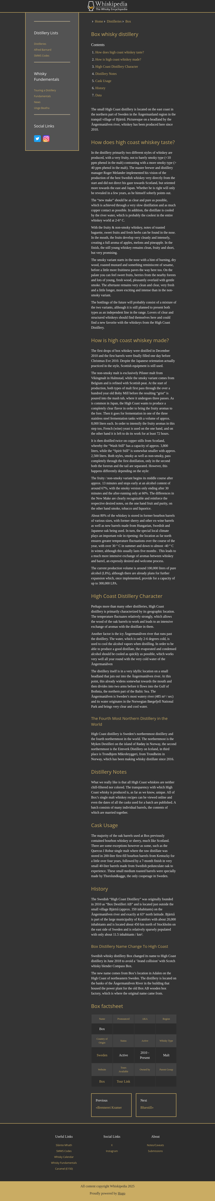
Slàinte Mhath (64, 1145)
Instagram (112, 1151)
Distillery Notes (106, 73)
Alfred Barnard (42, 50)
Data (98, 95)
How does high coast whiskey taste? (119, 52)
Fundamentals (42, 96)
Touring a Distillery (45, 90)
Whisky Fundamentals (64, 1163)
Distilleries (40, 44)
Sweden (102, 1055)
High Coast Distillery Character (116, 66)
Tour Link (123, 1081)
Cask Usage (103, 81)
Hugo (121, 1193)
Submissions (155, 1151)
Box (102, 1081)
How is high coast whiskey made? (118, 59)
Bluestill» (146, 1107)
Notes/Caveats (155, 1145)
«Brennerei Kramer (109, 1107)
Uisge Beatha (41, 108)
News (37, 102)
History (100, 88)
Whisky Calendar (64, 1157)
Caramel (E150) (64, 1169)
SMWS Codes (41, 55)
